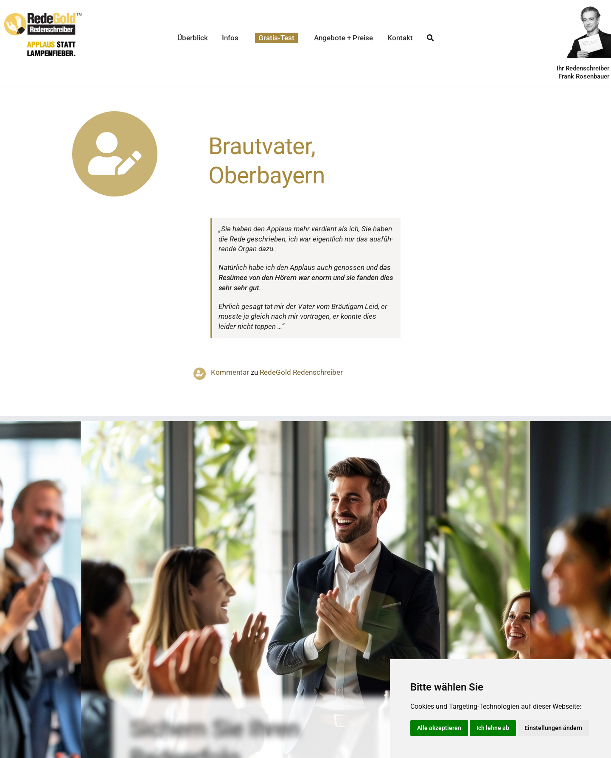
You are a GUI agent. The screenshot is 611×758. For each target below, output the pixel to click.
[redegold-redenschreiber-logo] (42, 16)
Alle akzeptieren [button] (439, 727)
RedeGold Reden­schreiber (301, 372)
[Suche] (430, 38)
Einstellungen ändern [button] (553, 727)
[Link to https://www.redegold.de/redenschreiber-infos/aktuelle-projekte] (114, 154)
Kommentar (230, 372)
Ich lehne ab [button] (492, 727)
